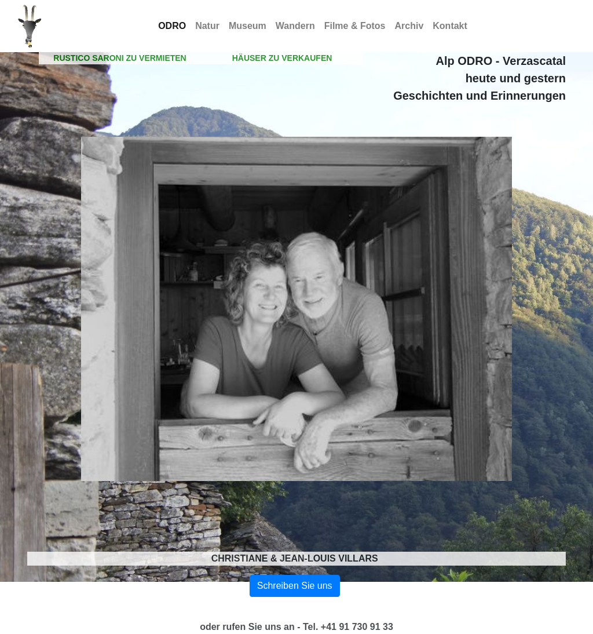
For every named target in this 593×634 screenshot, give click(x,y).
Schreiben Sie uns (294, 586)
